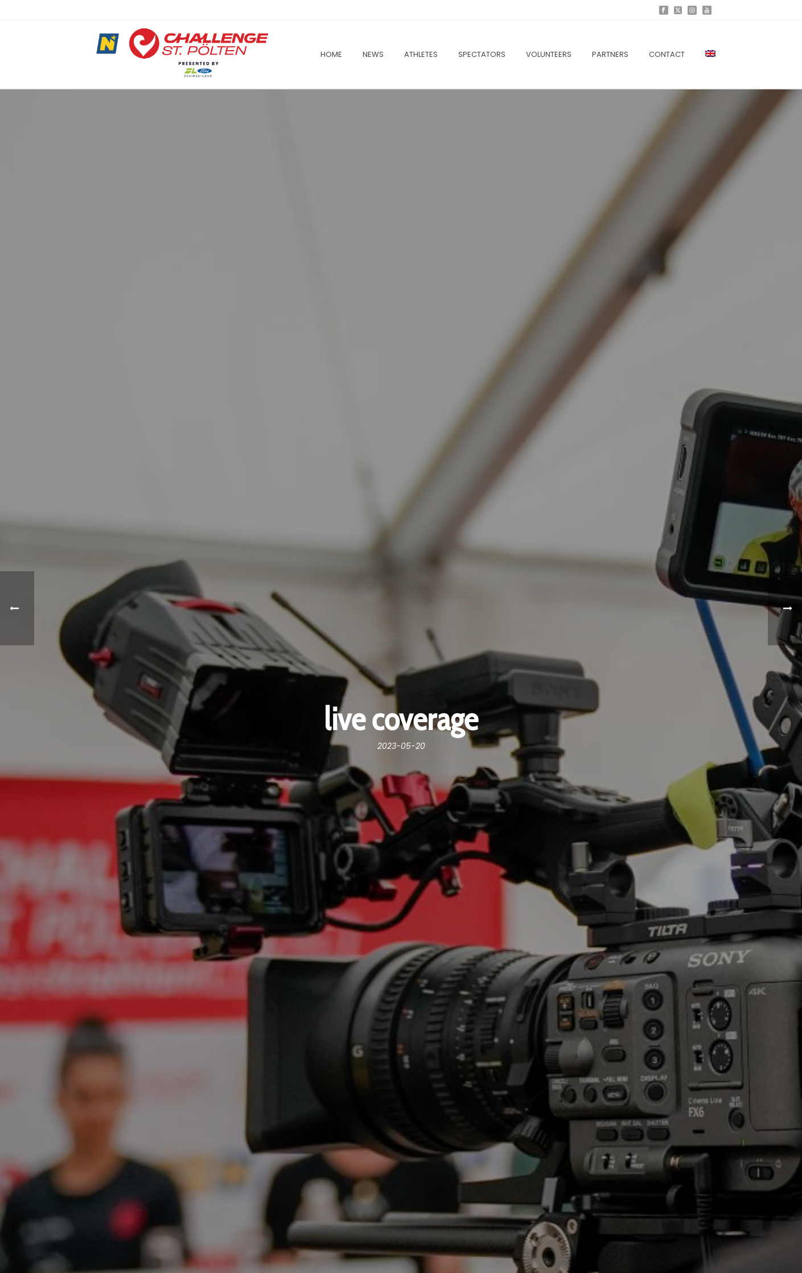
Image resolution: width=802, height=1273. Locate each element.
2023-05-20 (401, 746)
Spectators (481, 54)
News (373, 54)
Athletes (421, 54)
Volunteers (548, 54)
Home (331, 54)
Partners (610, 54)
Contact (667, 54)
